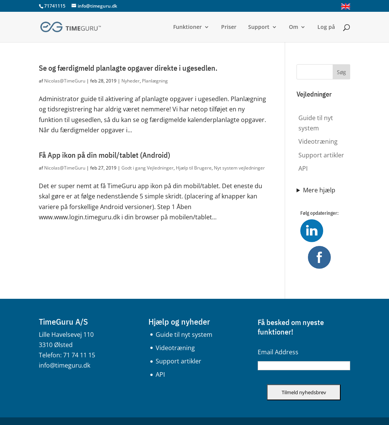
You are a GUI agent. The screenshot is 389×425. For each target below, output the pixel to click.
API (303, 168)
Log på (326, 27)
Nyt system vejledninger (239, 168)
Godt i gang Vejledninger (147, 168)
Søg (341, 72)
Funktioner (187, 27)
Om (293, 27)
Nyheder (130, 81)
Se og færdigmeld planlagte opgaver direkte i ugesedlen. (128, 68)
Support (258, 27)
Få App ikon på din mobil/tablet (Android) (104, 155)
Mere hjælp (319, 190)
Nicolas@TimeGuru (64, 81)
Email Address (278, 352)
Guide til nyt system (184, 334)
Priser (228, 27)
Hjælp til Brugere (194, 168)
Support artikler (321, 155)
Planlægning (155, 81)
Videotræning (318, 141)
